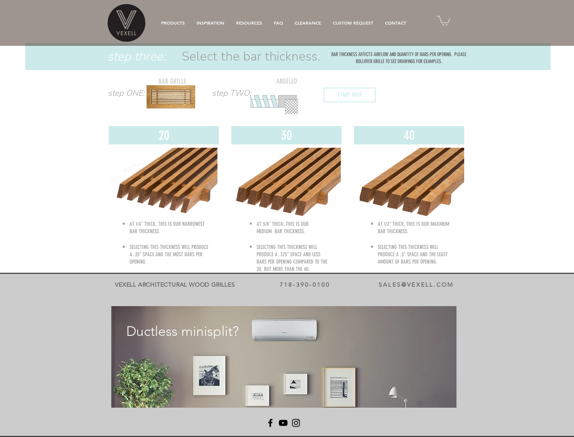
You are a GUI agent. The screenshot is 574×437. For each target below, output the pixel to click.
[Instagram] (296, 423)
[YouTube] (283, 423)
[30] (286, 135)
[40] (409, 135)
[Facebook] (270, 423)
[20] (164, 135)
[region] (283, 357)
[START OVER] (350, 95)
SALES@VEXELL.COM (416, 284)
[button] (443, 20)
